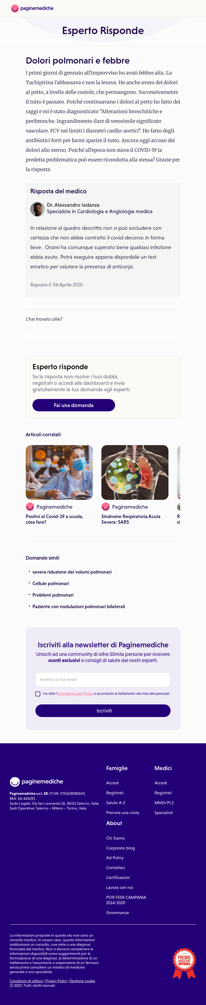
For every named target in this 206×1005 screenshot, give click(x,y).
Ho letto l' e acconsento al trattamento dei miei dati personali (106, 694)
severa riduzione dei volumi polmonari (72, 572)
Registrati (115, 792)
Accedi (112, 783)
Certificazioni (118, 877)
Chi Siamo (115, 838)
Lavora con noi (119, 887)
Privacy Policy (56, 981)
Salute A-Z (115, 802)
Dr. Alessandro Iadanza (73, 205)
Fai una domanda (74, 405)
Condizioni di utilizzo (26, 981)
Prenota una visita (122, 812)
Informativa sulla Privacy (75, 694)
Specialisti (163, 812)
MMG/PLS (164, 802)
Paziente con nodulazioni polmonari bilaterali (78, 606)
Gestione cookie (82, 981)
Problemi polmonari (52, 595)
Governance (117, 912)
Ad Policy (115, 857)
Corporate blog (120, 848)
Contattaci (115, 867)
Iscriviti (104, 711)
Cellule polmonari (50, 583)
